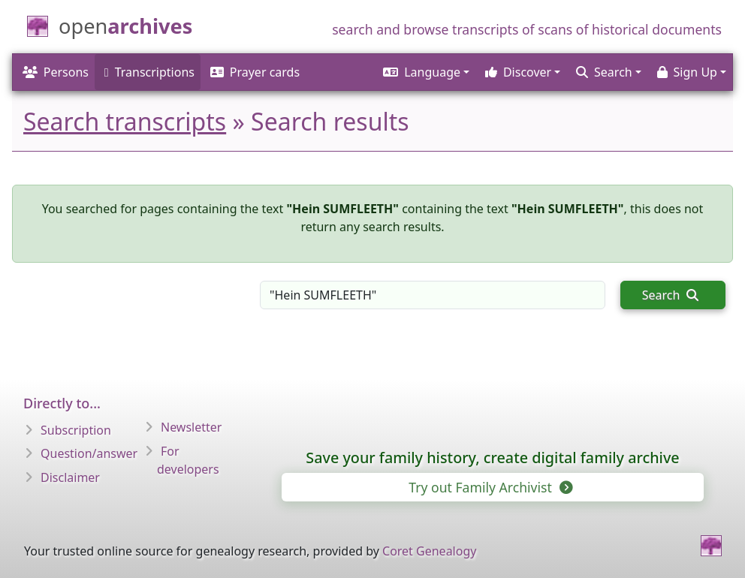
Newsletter (191, 427)
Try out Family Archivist (489, 487)
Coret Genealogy (429, 551)
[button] (424, 72)
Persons (56, 72)
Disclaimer (70, 477)
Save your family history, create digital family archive (492, 457)
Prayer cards (255, 72)
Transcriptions (149, 72)
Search (670, 295)
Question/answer (89, 453)
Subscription (76, 430)
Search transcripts (124, 121)
